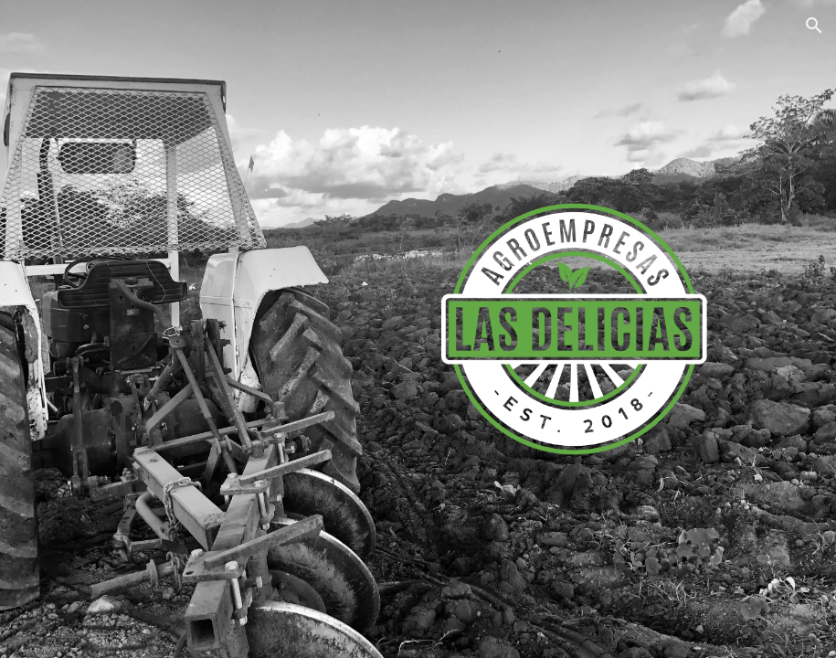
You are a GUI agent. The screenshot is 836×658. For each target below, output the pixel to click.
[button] (814, 26)
